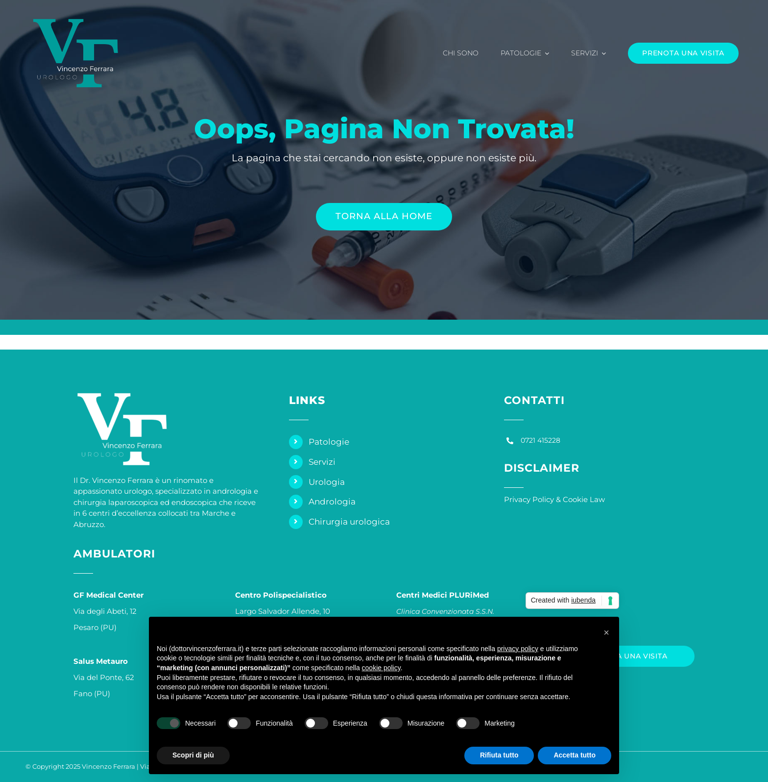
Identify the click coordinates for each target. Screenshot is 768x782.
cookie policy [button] (381, 668)
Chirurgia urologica (349, 522)
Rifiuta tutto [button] (499, 755)
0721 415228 (540, 440)
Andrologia (332, 501)
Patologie (329, 442)
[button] (606, 632)
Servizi (322, 462)
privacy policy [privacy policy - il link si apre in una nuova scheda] (517, 649)
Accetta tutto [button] (574, 755)
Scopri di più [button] (193, 755)
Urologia (327, 482)
